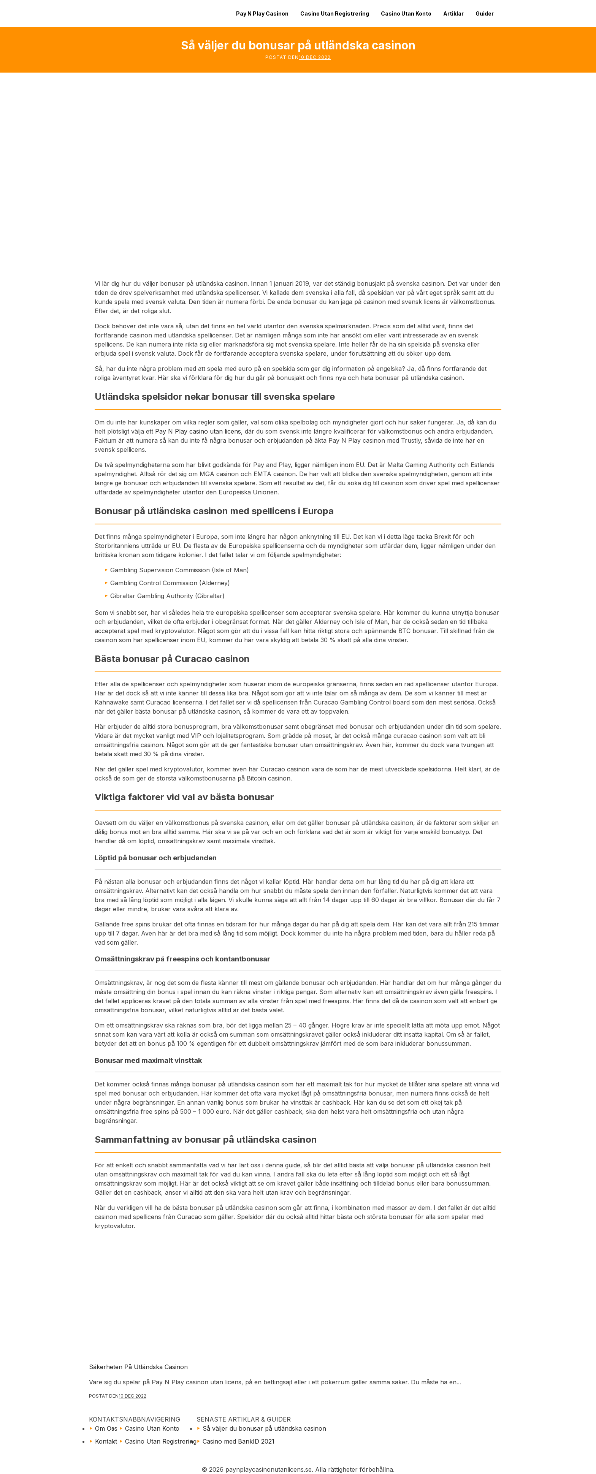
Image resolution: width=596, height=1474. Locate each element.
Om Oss (106, 1428)
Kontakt (106, 1441)
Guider (485, 13)
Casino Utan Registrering (334, 13)
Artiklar (453, 13)
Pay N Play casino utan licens (198, 431)
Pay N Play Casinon (262, 13)
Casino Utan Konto (406, 13)
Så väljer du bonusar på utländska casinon (264, 1428)
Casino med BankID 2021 (238, 1441)
